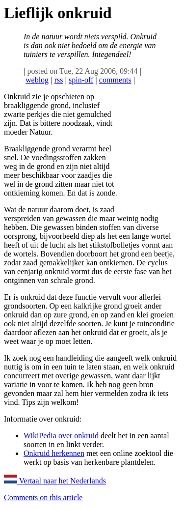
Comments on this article (43, 497)
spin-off (81, 80)
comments (115, 80)
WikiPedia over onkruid (61, 435)
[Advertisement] (149, 153)
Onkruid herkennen (54, 453)
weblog (37, 80)
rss (58, 80)
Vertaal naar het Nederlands (55, 481)
